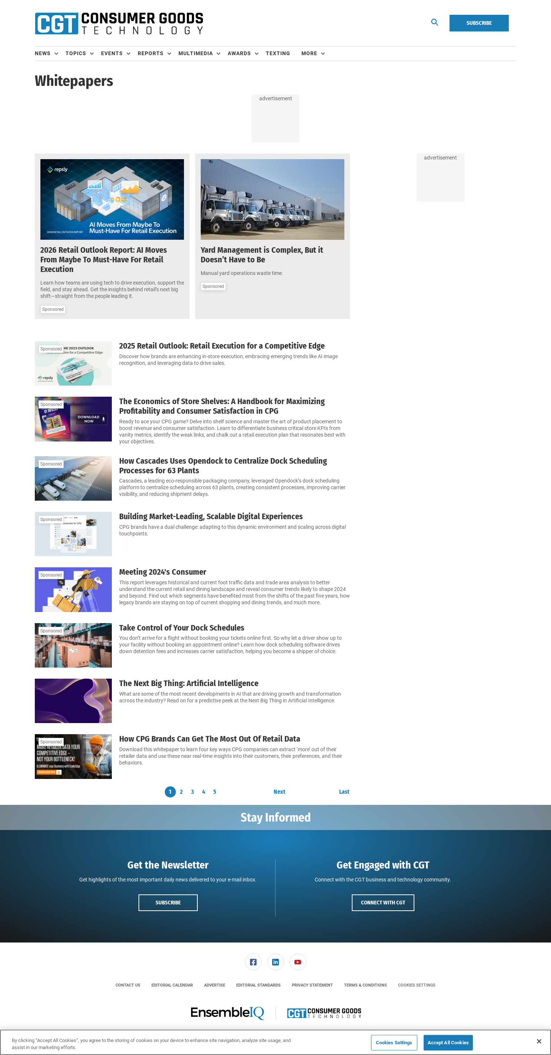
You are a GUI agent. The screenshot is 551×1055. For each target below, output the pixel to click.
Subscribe (479, 23)
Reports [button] (151, 53)
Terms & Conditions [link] (365, 985)
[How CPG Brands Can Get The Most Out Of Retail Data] (73, 756)
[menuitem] (50, 54)
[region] (275, 1042)
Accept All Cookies (448, 1042)
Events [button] (112, 53)
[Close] (539, 1041)
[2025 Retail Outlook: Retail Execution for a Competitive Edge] (73, 363)
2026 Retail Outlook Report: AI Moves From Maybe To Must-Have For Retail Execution (103, 259)
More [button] (309, 53)
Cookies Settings (416, 985)
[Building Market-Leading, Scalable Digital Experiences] (73, 534)
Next (279, 792)
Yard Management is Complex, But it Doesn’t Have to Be (262, 255)
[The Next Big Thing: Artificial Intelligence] (73, 701)
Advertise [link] (214, 985)
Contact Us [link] (128, 985)
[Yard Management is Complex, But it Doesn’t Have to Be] (272, 199)
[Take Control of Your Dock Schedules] (73, 645)
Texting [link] (278, 53)
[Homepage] (119, 23)
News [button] (43, 53)
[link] (253, 962)
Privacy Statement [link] (312, 985)
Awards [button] (239, 53)
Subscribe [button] (168, 902)
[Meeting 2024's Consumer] (73, 589)
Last (344, 792)
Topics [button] (76, 53)
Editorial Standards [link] (258, 985)
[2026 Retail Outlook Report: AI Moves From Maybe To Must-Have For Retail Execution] (112, 199)
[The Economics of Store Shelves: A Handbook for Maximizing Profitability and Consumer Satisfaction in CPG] (73, 421)
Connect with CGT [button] (383, 902)
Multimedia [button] (195, 53)
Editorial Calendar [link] (172, 985)
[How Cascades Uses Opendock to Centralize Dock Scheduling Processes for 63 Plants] (73, 478)
